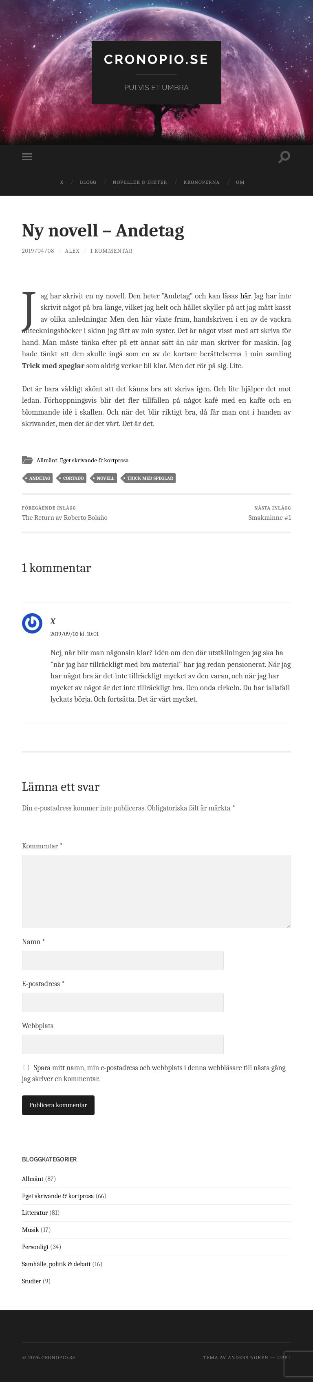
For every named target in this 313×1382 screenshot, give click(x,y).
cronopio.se (156, 59)
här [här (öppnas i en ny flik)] (245, 295)
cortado (73, 478)
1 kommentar (111, 250)
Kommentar (42, 846)
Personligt (35, 1247)
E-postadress (43, 984)
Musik (30, 1230)
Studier (31, 1281)
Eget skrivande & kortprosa (94, 460)
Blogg (88, 182)
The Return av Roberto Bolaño (65, 513)
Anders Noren (248, 1357)
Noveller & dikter (140, 182)
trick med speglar (150, 478)
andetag (39, 478)
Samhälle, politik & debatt (56, 1264)
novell (106, 478)
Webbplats (37, 1026)
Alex (72, 250)
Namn (33, 942)
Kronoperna (201, 182)
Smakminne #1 (270, 513)
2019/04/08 (38, 250)
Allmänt (47, 460)
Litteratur (35, 1212)
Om (240, 182)
